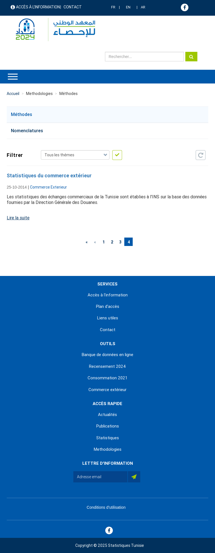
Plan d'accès (107, 306)
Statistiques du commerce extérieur (49, 175)
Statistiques (107, 437)
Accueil (13, 93)
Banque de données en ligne (107, 354)
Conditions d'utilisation (106, 507)
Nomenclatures (27, 130)
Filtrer (14, 155)
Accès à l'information (38, 7)
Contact (73, 7)
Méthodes (21, 114)
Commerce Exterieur (48, 187)
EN (128, 7)
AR (143, 7)
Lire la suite (18, 217)
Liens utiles (107, 317)
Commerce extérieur (107, 389)
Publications (107, 426)
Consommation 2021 (107, 377)
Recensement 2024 (107, 366)
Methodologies (107, 449)
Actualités (107, 414)
